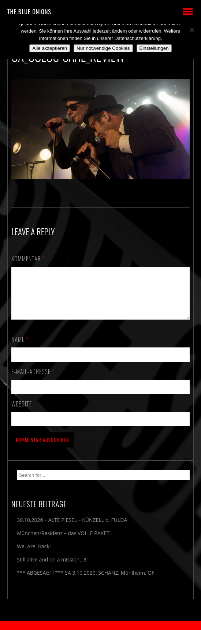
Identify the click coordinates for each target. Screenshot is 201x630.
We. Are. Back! (34, 555)
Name (20, 348)
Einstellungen (154, 48)
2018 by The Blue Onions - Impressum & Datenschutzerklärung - (100, 625)
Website (21, 412)
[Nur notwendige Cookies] (192, 29)
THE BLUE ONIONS (29, 11)
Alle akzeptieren (49, 48)
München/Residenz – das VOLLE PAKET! (64, 541)
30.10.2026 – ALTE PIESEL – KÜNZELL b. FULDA (72, 528)
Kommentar (28, 258)
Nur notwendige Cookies (103, 48)
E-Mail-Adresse (33, 380)
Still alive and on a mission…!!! (52, 568)
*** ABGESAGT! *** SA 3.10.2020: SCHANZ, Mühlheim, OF (85, 581)
